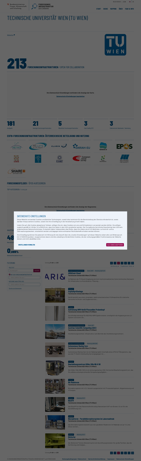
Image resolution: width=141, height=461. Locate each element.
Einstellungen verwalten (26, 245)
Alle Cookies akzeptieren (115, 245)
